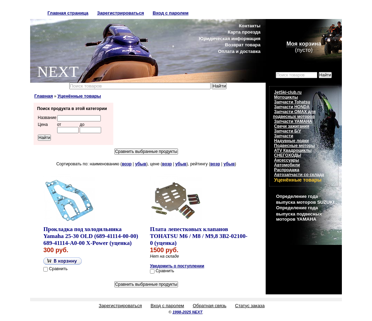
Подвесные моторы (294, 145)
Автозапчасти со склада (299, 174)
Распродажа (286, 169)
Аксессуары (286, 160)
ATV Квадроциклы (293, 150)
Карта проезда (244, 32)
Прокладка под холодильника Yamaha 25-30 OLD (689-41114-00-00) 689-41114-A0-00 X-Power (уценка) (90, 236)
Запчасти (283, 136)
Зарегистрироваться (120, 13)
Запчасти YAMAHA (293, 121)
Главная (43, 96)
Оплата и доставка (239, 51)
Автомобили (287, 165)
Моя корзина (303, 44)
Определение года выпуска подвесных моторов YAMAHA (299, 213)
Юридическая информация (229, 38)
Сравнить (58, 268)
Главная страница (67, 13)
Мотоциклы (286, 97)
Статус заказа (250, 305)
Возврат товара (242, 44)
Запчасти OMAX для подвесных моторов (294, 114)
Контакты (249, 25)
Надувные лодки (291, 140)
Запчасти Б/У (287, 131)
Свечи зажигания (291, 126)
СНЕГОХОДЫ (287, 155)
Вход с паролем (170, 13)
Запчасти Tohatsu (292, 102)
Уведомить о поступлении (177, 266)
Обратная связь (209, 305)
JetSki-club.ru (287, 92)
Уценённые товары (79, 96)
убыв (140, 164)
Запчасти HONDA (291, 106)
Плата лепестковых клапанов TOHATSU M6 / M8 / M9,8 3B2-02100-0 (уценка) (198, 236)
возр (127, 164)
